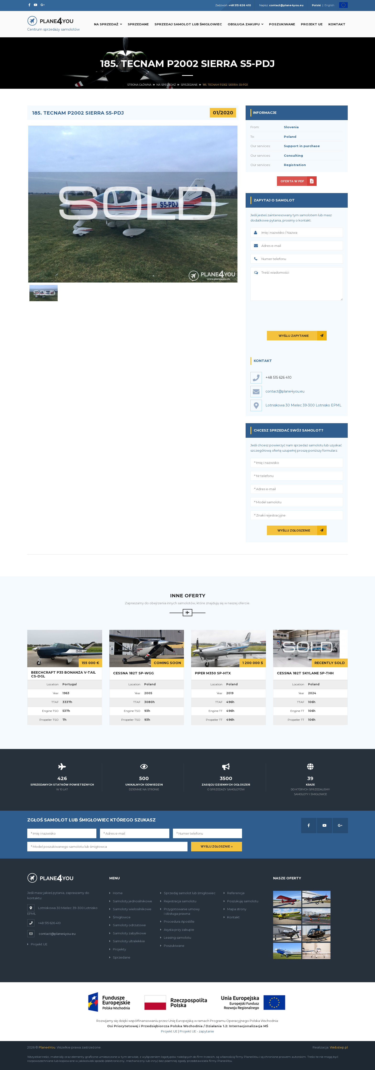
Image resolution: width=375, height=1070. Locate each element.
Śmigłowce (120, 917)
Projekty (117, 949)
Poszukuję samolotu (241, 901)
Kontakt (336, 24)
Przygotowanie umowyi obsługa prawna (180, 911)
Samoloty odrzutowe (127, 925)
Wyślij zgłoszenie (293, 530)
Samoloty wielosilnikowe (130, 909)
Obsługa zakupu (245, 24)
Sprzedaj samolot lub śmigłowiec (188, 24)
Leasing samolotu (175, 937)
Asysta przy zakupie (177, 929)
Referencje (234, 893)
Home (116, 893)
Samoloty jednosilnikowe (130, 901)
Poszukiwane (282, 24)
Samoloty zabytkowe (127, 933)
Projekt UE (312, 24)
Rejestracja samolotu (178, 901)
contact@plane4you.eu (57, 934)
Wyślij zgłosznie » (217, 846)
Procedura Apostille (177, 921)
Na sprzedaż (108, 24)
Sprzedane (138, 24)
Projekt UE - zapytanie (197, 1031)
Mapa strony (235, 909)
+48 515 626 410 (278, 377)
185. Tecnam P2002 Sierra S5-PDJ (225, 84)
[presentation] (296, 314)
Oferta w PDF (292, 181)
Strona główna (139, 84)
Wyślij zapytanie (294, 336)
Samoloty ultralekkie (127, 941)
